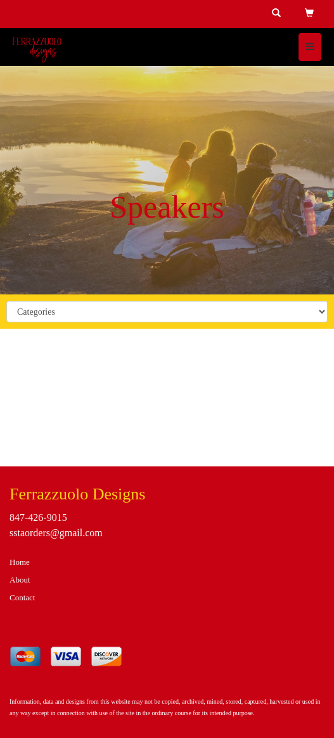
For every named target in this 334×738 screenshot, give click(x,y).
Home (20, 562)
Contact (22, 597)
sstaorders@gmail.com (56, 532)
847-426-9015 (38, 517)
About (20, 579)
